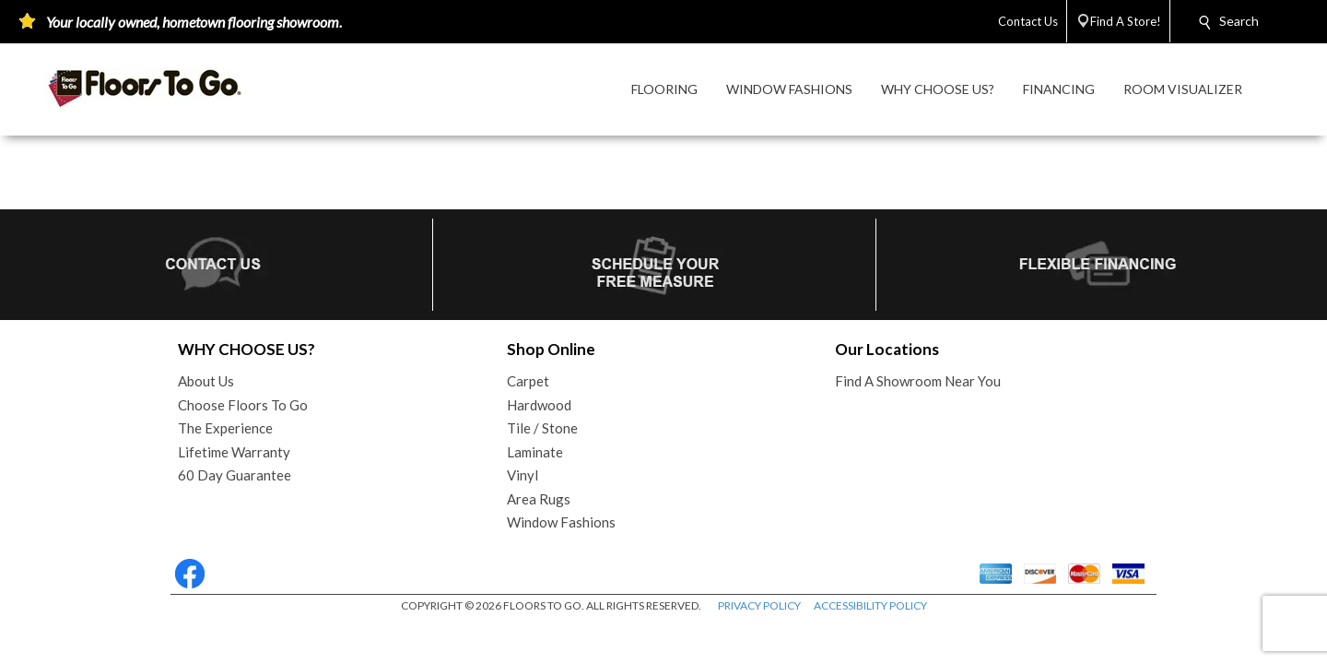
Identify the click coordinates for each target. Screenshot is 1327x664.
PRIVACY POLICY (759, 605)
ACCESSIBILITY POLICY (870, 605)
